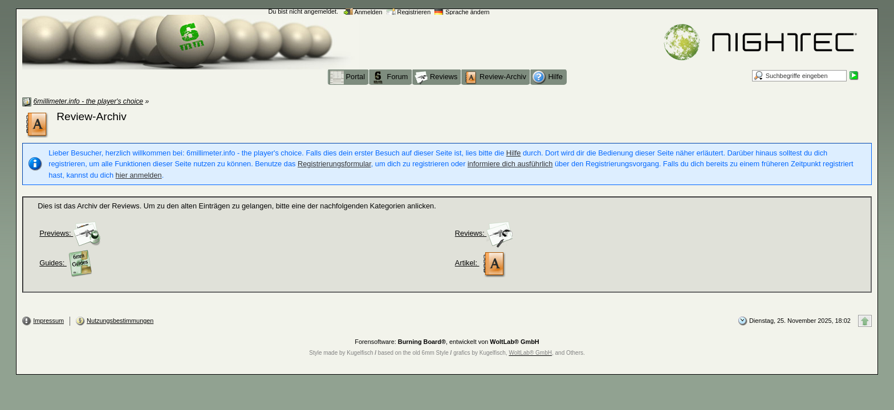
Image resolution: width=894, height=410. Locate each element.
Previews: (69, 233)
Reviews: (484, 233)
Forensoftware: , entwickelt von (447, 341)
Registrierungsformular (334, 163)
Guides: (66, 263)
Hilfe (513, 153)
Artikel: (481, 263)
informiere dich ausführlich (510, 163)
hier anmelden (139, 175)
